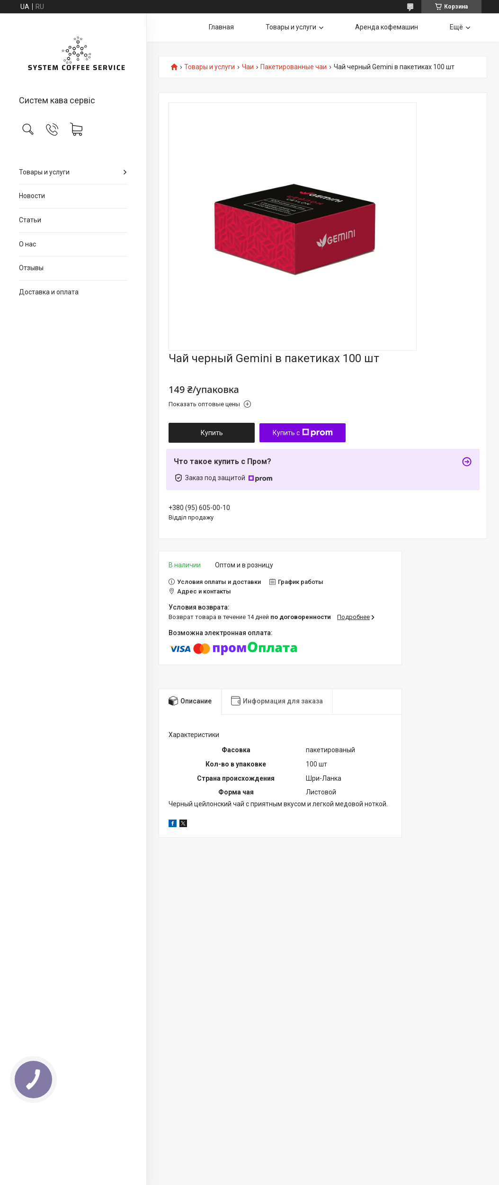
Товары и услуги (44, 172)
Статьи (30, 220)
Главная (221, 27)
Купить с (303, 432)
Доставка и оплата (49, 292)
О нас (27, 244)
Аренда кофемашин (386, 27)
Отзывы (31, 268)
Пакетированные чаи (293, 67)
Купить (212, 433)
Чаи (248, 67)
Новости (32, 196)
